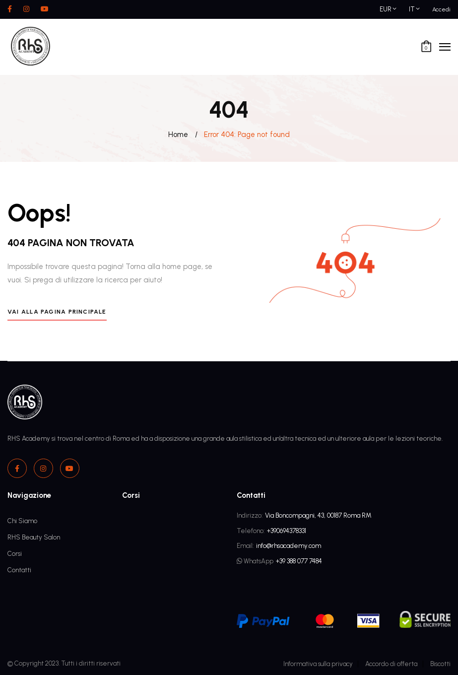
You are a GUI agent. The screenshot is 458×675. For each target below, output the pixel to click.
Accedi (441, 9)
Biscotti (440, 664)
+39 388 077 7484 (299, 561)
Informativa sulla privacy (318, 664)
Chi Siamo (22, 521)
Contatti (19, 570)
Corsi (14, 553)
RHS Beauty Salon (33, 537)
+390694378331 (286, 531)
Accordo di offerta (391, 664)
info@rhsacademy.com (288, 545)
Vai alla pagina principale (57, 311)
